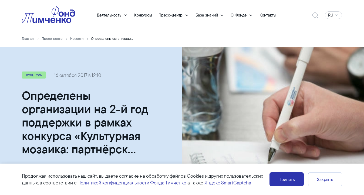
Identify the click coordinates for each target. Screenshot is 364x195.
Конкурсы (143, 15)
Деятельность (109, 15)
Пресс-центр (171, 15)
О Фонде (239, 15)
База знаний (207, 15)
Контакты (267, 15)
